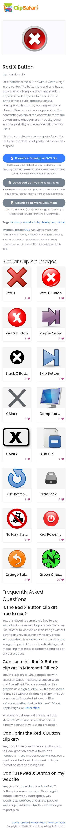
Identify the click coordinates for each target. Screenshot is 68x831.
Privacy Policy (37, 822)
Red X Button (51, 293)
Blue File (47, 453)
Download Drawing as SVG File (34, 158)
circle (36, 222)
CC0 (27, 230)
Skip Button (49, 373)
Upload (25, 822)
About (15, 822)
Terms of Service (56, 822)
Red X (10, 293)
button (15, 222)
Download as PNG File (34, 183)
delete (45, 222)
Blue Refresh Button (22, 494)
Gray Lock (48, 494)
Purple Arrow (51, 333)
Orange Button (18, 574)
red (53, 222)
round (61, 222)
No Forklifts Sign (19, 534)
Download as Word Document (34, 203)
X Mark (11, 413)
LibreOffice (32, 708)
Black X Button (18, 373)
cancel (26, 222)
